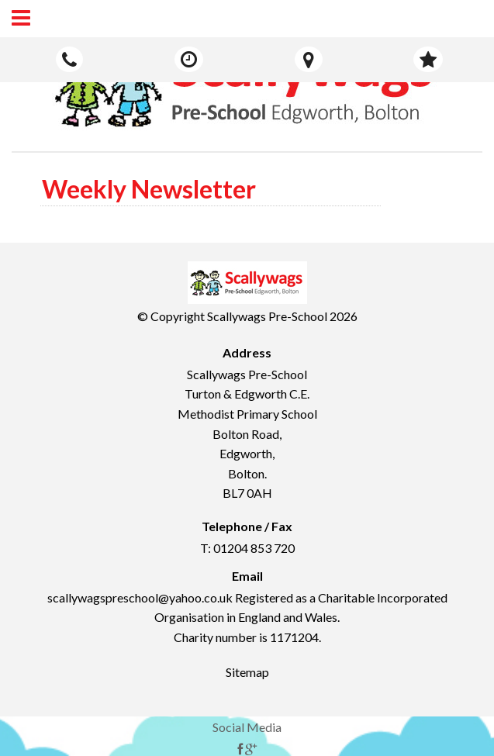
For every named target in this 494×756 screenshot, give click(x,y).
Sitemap (247, 672)
